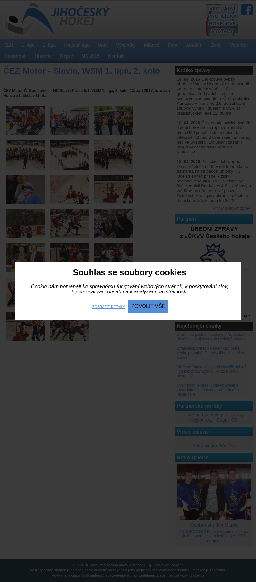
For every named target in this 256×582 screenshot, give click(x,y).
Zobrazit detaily (108, 307)
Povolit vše (148, 306)
